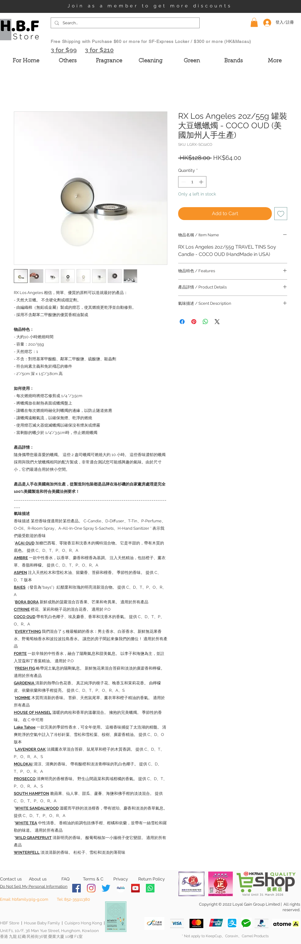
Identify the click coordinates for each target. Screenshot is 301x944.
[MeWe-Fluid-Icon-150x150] (120, 888)
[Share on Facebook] (182, 321)
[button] (254, 22)
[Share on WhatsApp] (205, 321)
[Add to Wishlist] (280, 213)
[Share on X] (217, 321)
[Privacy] (121, 879)
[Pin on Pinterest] (193, 321)
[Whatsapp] (150, 888)
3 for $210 (99, 50)
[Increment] (201, 181)
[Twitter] (106, 888)
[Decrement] (183, 181)
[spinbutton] (192, 181)
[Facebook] (76, 888)
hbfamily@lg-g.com (30, 899)
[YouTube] (135, 888)
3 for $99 (64, 50)
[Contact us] (11, 879)
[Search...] (124, 23)
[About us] (38, 879)
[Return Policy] (151, 879)
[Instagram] (91, 888)
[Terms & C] (93, 879)
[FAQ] (65, 879)
